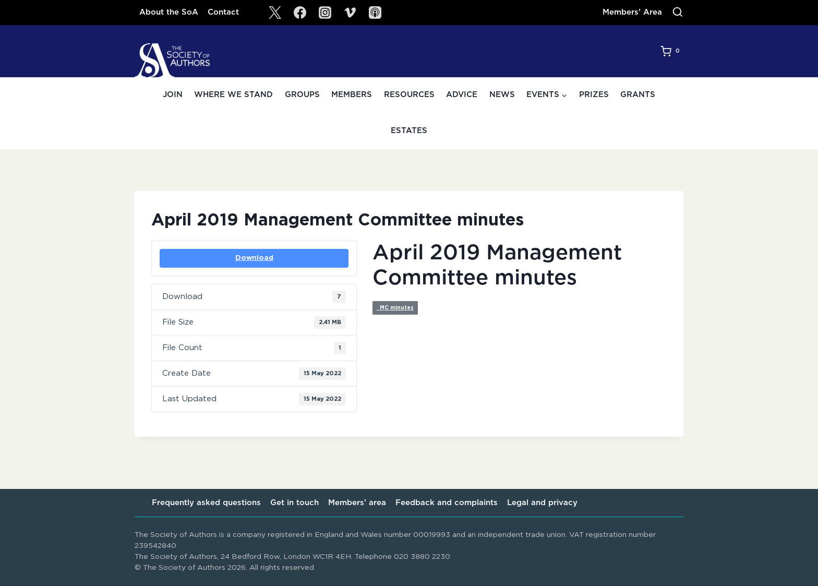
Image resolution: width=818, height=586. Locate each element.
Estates (409, 131)
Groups (302, 95)
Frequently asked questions (206, 503)
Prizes (594, 95)
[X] (274, 12)
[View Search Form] (677, 12)
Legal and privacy (542, 503)
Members (351, 95)
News (502, 95)
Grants (637, 95)
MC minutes (395, 307)
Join (173, 95)
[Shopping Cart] (671, 51)
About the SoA (168, 12)
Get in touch (294, 503)
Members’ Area (632, 12)
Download (254, 257)
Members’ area (357, 503)
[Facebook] (299, 12)
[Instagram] (325, 12)
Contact (223, 12)
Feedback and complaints (446, 503)
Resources (409, 95)
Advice (461, 95)
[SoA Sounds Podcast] (375, 12)
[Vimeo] (350, 12)
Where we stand (233, 95)
